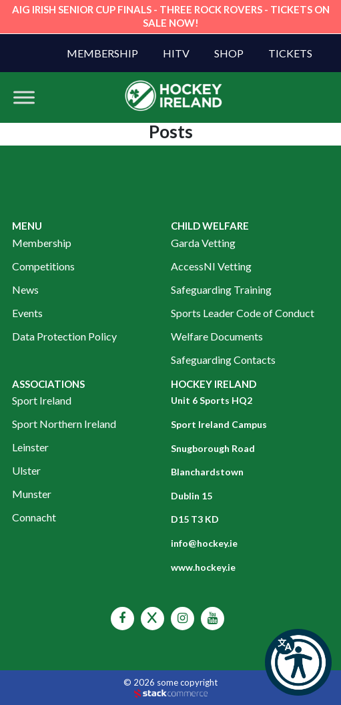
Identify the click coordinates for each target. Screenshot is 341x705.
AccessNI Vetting (211, 266)
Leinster (30, 447)
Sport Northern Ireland (64, 423)
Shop (229, 53)
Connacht (34, 517)
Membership (102, 53)
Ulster (26, 470)
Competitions (43, 266)
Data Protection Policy (64, 336)
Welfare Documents (217, 336)
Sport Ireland (41, 400)
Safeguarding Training (221, 289)
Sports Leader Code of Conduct (242, 312)
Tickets (290, 53)
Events (27, 312)
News (25, 289)
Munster (31, 493)
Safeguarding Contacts (223, 359)
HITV (176, 53)
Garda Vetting (203, 242)
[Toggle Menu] (24, 97)
